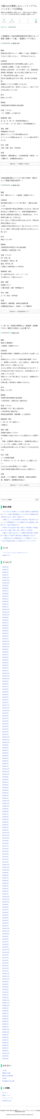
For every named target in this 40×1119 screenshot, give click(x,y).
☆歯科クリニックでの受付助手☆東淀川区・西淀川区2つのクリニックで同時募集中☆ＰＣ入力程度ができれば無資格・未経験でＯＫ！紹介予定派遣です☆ (20, 522)
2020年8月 (5, 747)
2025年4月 (5, 599)
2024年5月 (5, 628)
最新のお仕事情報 (7, 1075)
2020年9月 (5, 745)
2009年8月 (5, 1011)
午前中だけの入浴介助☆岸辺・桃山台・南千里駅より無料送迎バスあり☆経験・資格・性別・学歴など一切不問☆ (19, 529)
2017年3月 (5, 856)
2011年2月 (5, 968)
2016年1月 (5, 894)
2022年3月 (5, 697)
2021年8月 (5, 716)
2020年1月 (5, 766)
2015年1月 (5, 926)
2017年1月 (5, 862)
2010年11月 (5, 976)
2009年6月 (5, 1016)
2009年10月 (5, 1005)
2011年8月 (5, 955)
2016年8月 (5, 875)
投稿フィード (6, 1095)
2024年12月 (5, 609)
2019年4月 (5, 790)
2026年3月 (5, 569)
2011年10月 (5, 952)
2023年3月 (5, 665)
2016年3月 (5, 888)
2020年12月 (5, 737)
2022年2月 (5, 700)
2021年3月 (5, 729)
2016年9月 (5, 872)
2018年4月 (5, 822)
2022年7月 (5, 686)
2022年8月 (5, 684)
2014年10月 (5, 933)
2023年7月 (5, 654)
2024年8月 (5, 620)
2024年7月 (5, 623)
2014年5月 (5, 947)
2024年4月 (5, 630)
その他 (4, 1070)
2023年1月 (5, 670)
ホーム (4, 27)
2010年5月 (5, 987)
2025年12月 (5, 577)
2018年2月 (5, 827)
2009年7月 (5, 1013)
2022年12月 (5, 673)
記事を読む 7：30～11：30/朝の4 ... (20, 485)
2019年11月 (5, 771)
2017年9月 (5, 840)
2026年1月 (5, 575)
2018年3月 (5, 825)
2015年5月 (5, 915)
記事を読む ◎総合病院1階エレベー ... (20, 311)
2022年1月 (5, 702)
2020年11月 (5, 739)
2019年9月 (5, 777)
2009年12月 (5, 1000)
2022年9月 (5, 681)
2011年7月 (5, 957)
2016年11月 (5, 867)
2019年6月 (5, 785)
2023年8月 (5, 652)
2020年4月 (5, 758)
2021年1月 (5, 734)
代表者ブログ (6, 555)
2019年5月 (5, 787)
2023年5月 (5, 660)
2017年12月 (5, 832)
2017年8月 (5, 843)
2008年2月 (5, 1048)
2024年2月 (5, 636)
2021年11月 (5, 708)
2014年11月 (5, 931)
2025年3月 (5, 601)
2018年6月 (5, 817)
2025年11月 (5, 580)
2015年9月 (5, 904)
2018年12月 (5, 801)
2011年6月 (5, 960)
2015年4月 (5, 918)
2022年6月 (5, 689)
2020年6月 (5, 753)
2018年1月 (5, 830)
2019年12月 (5, 769)
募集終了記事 (16, 43)
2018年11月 (5, 803)
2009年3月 (5, 1024)
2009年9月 (5, 1008)
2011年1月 (5, 971)
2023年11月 (5, 644)
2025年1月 (5, 607)
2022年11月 (5, 676)
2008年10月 (5, 1032)
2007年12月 (5, 1053)
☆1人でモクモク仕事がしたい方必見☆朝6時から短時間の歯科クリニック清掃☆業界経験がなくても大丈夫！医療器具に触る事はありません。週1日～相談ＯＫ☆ (19, 514)
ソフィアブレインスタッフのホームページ (14, 552)
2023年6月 (5, 657)
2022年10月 (5, 678)
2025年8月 (5, 588)
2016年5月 (5, 883)
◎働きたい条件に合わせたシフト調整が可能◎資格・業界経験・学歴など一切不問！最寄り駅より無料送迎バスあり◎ (19, 534)
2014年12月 (5, 928)
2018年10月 (5, 806)
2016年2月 (5, 891)
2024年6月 (5, 625)
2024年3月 (5, 633)
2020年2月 (5, 763)
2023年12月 (5, 641)
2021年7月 (5, 718)
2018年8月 (5, 811)
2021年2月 (5, 731)
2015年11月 (5, 899)
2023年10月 (5, 646)
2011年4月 (5, 963)
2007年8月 (5, 1058)
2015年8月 (5, 907)
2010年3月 (5, 992)
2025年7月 (5, 591)
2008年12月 (5, 1029)
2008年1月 (5, 1050)
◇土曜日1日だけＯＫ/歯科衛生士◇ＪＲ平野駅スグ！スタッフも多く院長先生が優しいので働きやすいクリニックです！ (19, 539)
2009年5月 (5, 1019)
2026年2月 (5, 572)
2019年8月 (5, 779)
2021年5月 (5, 724)
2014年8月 (5, 939)
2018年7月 (5, 814)
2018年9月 (5, 809)
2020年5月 (5, 755)
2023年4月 (5, 662)
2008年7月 (5, 1040)
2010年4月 (5, 989)
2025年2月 (5, 604)
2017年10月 (5, 838)
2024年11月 (5, 612)
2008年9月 (5, 1034)
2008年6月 (5, 1042)
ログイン (5, 1092)
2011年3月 (5, 965)
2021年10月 (5, 710)
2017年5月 (5, 851)
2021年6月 (5, 721)
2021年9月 (5, 713)
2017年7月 (5, 846)
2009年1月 (5, 1026)
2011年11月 (5, 949)
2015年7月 (5, 910)
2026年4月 (5, 567)
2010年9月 (5, 981)
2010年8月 (5, 984)
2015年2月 (5, 923)
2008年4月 (5, 1045)
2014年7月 (5, 941)
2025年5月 (5, 596)
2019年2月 (5, 795)
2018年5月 (5, 819)
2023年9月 (5, 649)
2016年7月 (5, 878)
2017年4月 (5, 854)
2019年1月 (5, 798)
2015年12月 (5, 896)
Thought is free (29, 1114)
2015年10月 (5, 902)
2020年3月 (5, 761)
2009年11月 (5, 1003)
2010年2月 (5, 995)
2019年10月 (5, 774)
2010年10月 (5, 979)
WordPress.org (6, 1100)
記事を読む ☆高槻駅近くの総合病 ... (20, 163)
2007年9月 (5, 1056)
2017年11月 (5, 835)
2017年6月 (5, 848)
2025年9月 (5, 585)
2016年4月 (5, 886)
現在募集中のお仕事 (8, 1081)
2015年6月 (5, 912)
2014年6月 (5, 944)
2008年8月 (5, 1037)
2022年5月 (5, 692)
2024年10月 (5, 615)
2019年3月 (5, 793)
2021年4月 (5, 726)
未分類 (4, 1078)
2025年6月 (5, 593)
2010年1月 (5, 997)
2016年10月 (5, 870)
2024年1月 (5, 638)
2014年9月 (5, 936)
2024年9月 (5, 617)
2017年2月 (5, 859)
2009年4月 (5, 1021)
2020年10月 (5, 742)
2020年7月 (5, 750)
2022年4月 (5, 694)
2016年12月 (5, 864)
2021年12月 (5, 705)
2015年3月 (5, 920)
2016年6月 (5, 880)
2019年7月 (5, 782)
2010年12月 (5, 973)
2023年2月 (5, 668)
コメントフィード (7, 1098)
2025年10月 (5, 583)
